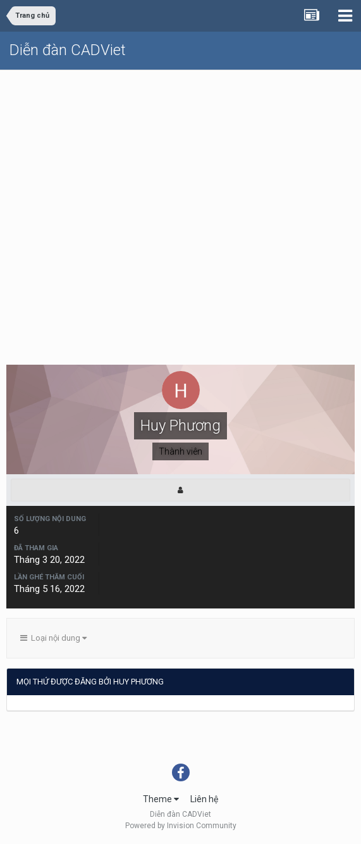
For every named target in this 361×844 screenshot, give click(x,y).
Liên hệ (204, 799)
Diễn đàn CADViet (67, 50)
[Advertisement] (180, 165)
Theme (161, 799)
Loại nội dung (53, 638)
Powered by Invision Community (180, 825)
